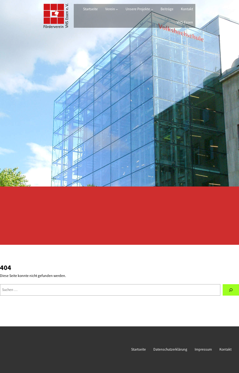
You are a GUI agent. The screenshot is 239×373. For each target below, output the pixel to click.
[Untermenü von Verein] (117, 9)
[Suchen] (231, 290)
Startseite (90, 9)
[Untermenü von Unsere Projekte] (152, 9)
